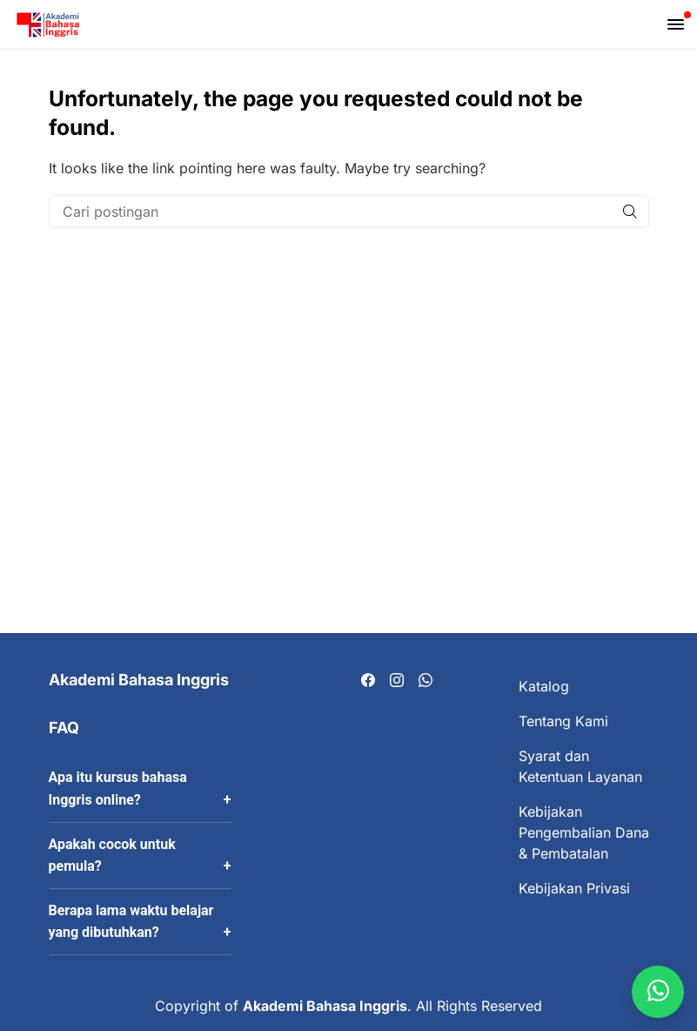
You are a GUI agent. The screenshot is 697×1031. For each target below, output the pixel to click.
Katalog (544, 686)
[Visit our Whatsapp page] (425, 681)
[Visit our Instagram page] (397, 681)
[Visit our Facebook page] (368, 681)
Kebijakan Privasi (574, 888)
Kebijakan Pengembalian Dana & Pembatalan (584, 832)
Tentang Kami (563, 721)
